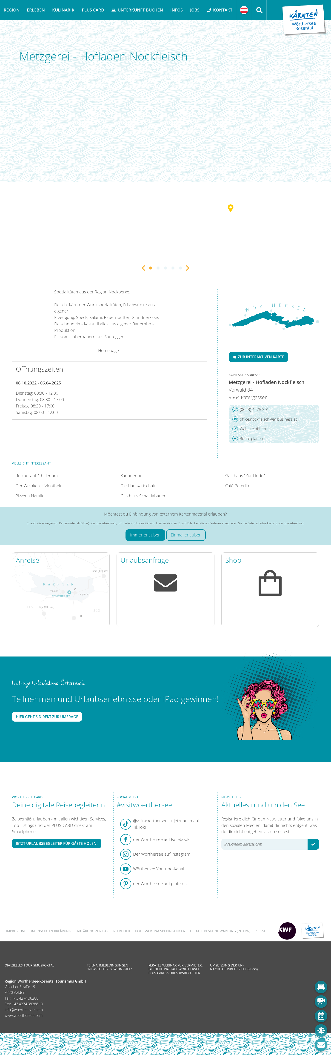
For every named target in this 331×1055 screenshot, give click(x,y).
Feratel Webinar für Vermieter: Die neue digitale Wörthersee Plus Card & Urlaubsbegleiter (175, 969)
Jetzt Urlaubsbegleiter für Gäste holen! (56, 843)
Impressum (15, 931)
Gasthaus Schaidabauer (143, 496)
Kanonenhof (132, 475)
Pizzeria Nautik (29, 496)
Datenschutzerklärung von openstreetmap (276, 523)
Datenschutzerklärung (50, 931)
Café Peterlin (237, 485)
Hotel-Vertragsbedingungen (160, 931)
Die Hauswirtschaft (138, 485)
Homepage (108, 350)
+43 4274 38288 (25, 998)
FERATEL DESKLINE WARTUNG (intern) (220, 931)
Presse (260, 931)
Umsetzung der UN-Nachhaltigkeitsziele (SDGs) (234, 967)
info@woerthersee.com (24, 1009)
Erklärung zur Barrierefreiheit (103, 931)
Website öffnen (249, 429)
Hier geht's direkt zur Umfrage (47, 716)
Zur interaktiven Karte (258, 356)
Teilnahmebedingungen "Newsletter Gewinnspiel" (109, 967)
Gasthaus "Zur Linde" (245, 475)
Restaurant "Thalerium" (37, 475)
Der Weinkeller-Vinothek (38, 485)
